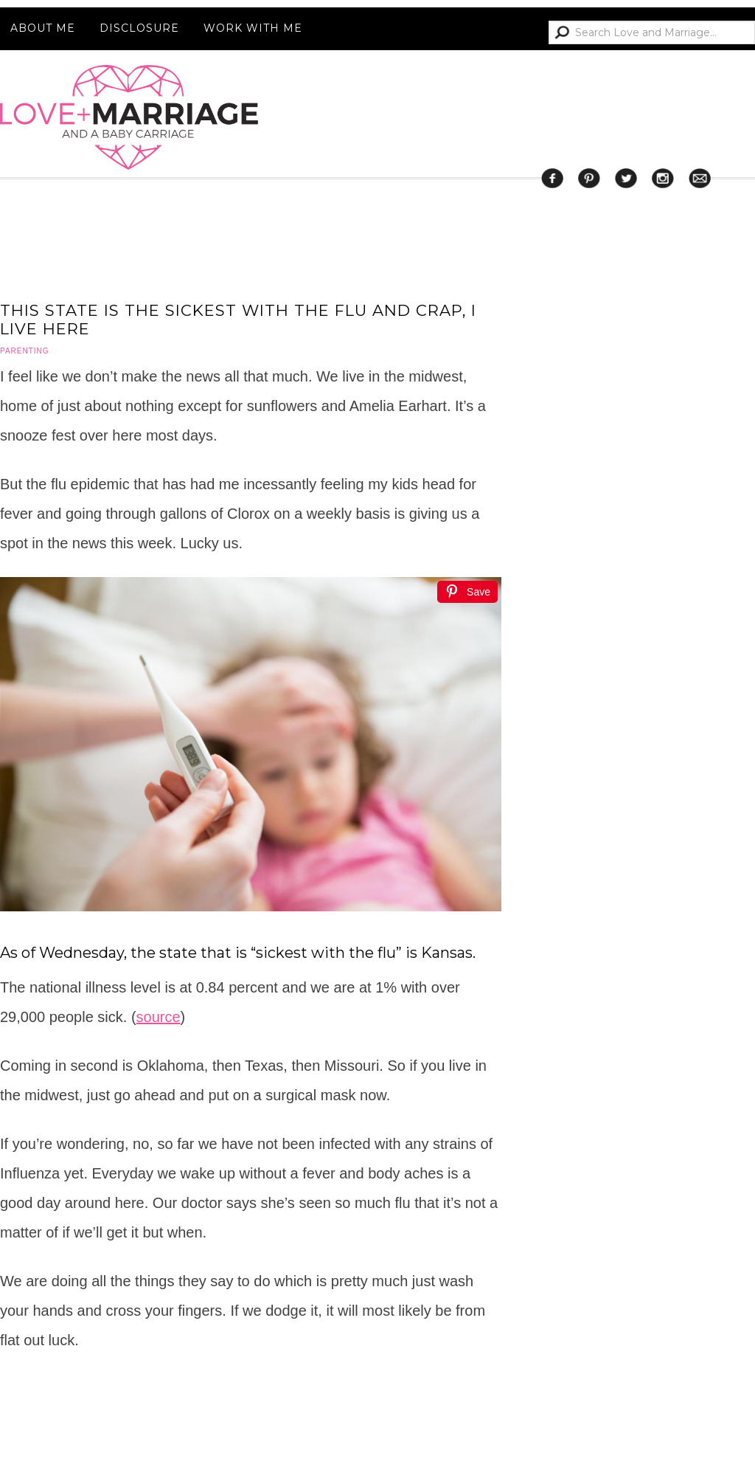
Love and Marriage (129, 117)
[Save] (467, 592)
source (158, 1017)
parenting (24, 351)
